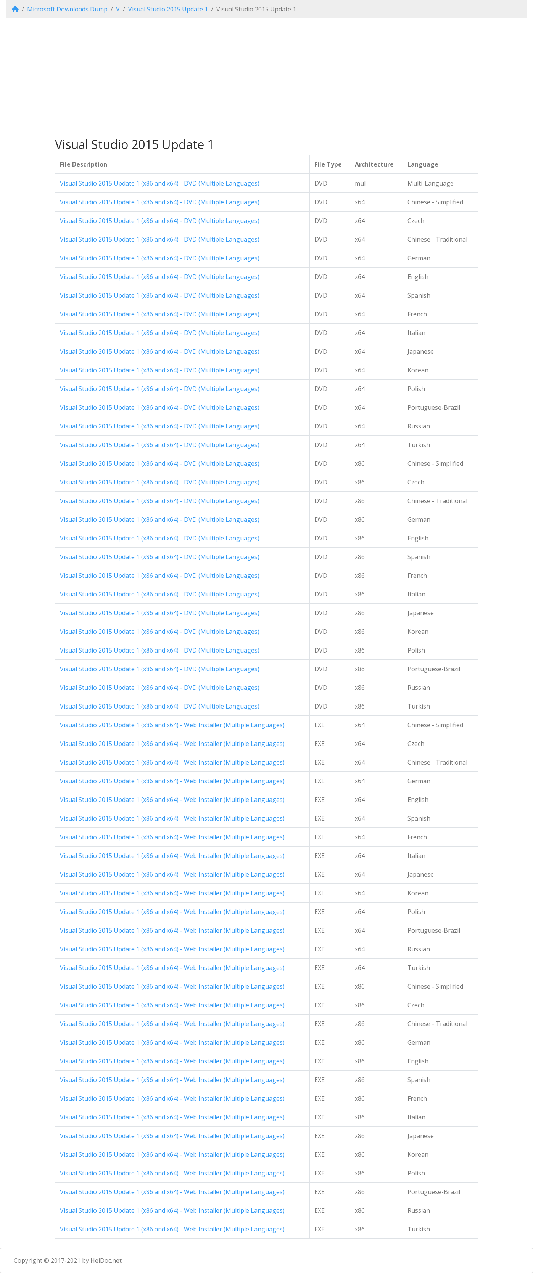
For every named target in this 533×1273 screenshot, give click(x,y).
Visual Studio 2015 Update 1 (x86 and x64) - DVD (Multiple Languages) (159, 183)
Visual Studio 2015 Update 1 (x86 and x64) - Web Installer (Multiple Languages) (172, 725)
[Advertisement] (266, 77)
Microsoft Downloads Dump (67, 9)
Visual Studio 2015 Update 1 (168, 9)
